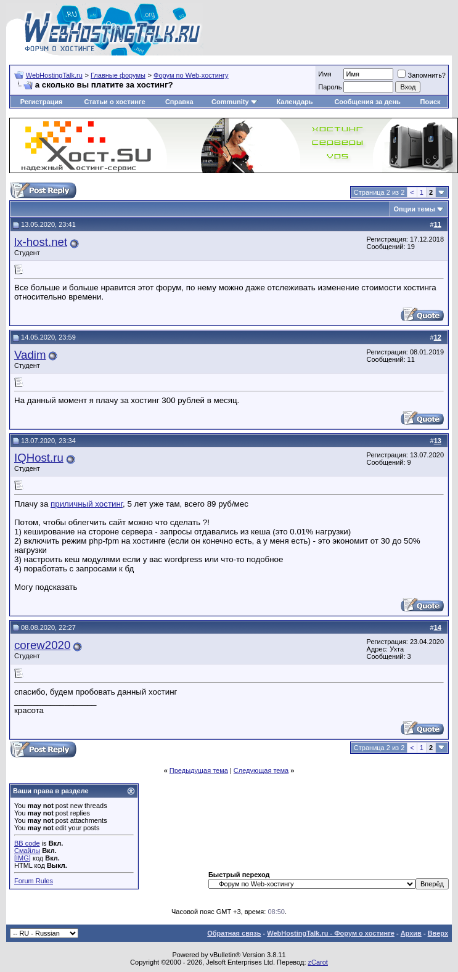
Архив (411, 933)
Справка (179, 101)
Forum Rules (33, 880)
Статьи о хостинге (114, 101)
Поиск (430, 101)
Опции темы (414, 209)
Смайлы (27, 850)
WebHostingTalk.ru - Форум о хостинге (331, 933)
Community (234, 101)
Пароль (329, 87)
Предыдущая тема (199, 770)
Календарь (294, 101)
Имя (324, 74)
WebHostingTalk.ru (54, 75)
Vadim (30, 354)
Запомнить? (422, 75)
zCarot (318, 962)
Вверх (438, 933)
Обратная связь (234, 933)
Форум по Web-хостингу (190, 75)
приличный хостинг (87, 503)
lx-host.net (40, 241)
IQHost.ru (38, 457)
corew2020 (42, 645)
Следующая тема (261, 770)
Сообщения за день (367, 101)
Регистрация (41, 101)
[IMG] (22, 858)
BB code (27, 843)
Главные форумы (118, 75)
